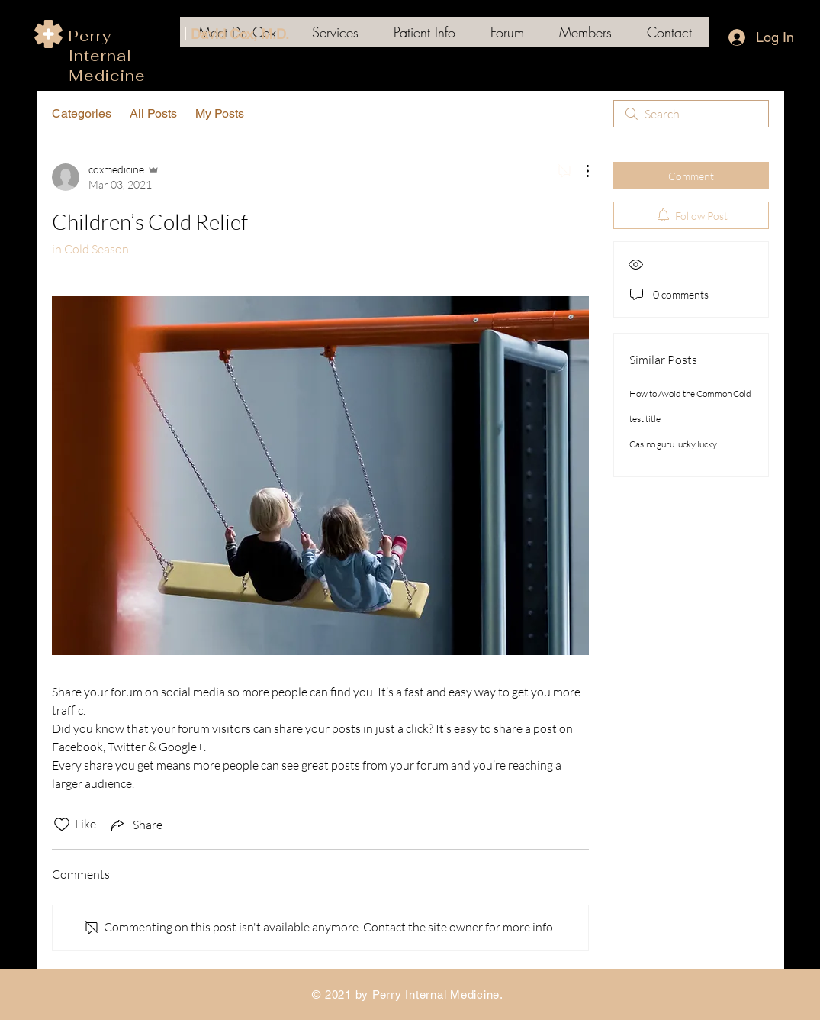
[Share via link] (135, 824)
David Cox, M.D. (240, 34)
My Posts (219, 113)
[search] (691, 114)
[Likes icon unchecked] (62, 824)
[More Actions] (580, 171)
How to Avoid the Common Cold (690, 393)
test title (645, 418)
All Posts (153, 113)
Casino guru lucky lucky (673, 444)
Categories (81, 113)
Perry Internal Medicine (107, 56)
